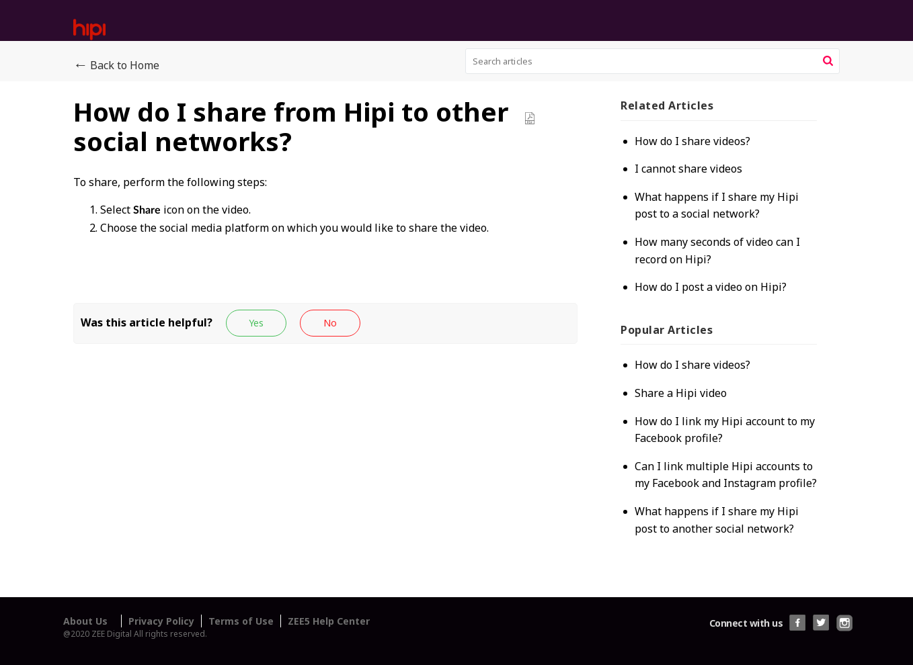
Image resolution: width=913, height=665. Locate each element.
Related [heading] (667, 105)
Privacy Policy (161, 621)
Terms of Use (241, 621)
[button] (828, 61)
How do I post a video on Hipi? (711, 286)
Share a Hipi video (681, 393)
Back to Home (116, 66)
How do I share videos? (692, 141)
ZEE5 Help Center (329, 621)
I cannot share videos (688, 168)
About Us (85, 621)
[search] (652, 61)
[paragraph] (325, 219)
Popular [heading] (667, 329)
